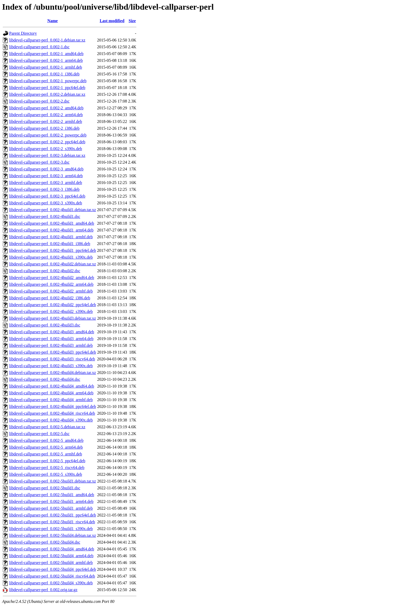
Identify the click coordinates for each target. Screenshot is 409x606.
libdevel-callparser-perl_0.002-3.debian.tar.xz (47, 155)
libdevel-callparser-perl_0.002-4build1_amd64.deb (51, 223)
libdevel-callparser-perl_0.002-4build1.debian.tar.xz (52, 209)
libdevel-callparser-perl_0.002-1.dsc (39, 47)
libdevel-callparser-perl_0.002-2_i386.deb (44, 128)
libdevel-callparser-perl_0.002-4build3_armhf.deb (51, 345)
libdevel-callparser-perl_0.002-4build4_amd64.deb (51, 386)
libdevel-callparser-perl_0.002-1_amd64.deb (46, 53)
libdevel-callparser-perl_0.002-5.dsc (39, 433)
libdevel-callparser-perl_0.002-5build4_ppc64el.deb (52, 569)
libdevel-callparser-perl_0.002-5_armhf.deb (45, 454)
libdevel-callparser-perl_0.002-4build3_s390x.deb (51, 366)
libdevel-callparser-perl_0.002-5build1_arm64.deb (51, 501)
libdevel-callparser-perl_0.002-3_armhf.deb (45, 182)
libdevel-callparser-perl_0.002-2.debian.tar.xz (47, 94)
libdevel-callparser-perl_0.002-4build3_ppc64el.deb (52, 352)
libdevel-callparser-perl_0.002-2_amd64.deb (46, 108)
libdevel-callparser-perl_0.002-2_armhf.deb (45, 121)
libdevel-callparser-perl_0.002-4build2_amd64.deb (51, 277)
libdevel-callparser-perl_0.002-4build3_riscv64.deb (52, 359)
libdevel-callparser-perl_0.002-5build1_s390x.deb (51, 528)
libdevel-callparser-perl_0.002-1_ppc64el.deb (47, 87)
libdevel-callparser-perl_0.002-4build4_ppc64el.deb (52, 406)
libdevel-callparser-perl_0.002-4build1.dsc (44, 216)
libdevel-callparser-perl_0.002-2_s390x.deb (45, 148)
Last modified (112, 21)
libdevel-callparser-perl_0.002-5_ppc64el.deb (47, 461)
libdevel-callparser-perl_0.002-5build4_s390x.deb (51, 583)
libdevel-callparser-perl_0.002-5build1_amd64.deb (51, 494)
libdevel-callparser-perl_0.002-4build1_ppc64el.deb (52, 250)
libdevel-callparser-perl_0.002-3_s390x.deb (45, 203)
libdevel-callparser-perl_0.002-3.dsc (39, 162)
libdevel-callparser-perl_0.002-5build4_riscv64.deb (52, 576)
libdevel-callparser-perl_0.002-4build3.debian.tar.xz (52, 318)
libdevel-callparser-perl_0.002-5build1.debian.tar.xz (52, 481)
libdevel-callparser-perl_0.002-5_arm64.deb (46, 447)
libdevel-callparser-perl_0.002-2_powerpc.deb (47, 135)
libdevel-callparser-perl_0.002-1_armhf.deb (45, 67)
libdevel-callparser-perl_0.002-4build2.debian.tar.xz (52, 264)
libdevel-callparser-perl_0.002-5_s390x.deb (45, 474)
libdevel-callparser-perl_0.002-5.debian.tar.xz (47, 427)
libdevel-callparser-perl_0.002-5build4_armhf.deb (51, 562)
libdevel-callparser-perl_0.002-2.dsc (39, 101)
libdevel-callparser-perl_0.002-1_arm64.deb (46, 60)
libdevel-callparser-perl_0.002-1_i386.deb (44, 74)
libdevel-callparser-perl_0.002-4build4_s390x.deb (51, 420)
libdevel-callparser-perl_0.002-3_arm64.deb (46, 176)
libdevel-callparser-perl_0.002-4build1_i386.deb (49, 243)
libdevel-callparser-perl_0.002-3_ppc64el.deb (47, 196)
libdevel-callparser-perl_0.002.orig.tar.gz (43, 589)
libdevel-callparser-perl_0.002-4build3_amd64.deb (51, 332)
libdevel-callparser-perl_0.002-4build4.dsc (44, 379)
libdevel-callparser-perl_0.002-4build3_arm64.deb (51, 338)
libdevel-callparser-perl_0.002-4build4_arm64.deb (51, 393)
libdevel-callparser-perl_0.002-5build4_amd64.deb (51, 549)
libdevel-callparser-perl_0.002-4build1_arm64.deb (51, 230)
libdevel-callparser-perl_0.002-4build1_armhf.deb (51, 237)
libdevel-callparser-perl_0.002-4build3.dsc (44, 325)
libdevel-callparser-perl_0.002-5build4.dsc (44, 542)
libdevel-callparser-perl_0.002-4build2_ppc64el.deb (52, 304)
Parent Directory (23, 33)
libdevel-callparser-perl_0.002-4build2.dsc (44, 271)
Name (52, 21)
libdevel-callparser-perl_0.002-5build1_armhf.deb (51, 508)
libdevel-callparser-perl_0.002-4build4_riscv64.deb (52, 413)
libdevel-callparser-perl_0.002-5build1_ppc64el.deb (52, 515)
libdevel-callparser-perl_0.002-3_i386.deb (44, 189)
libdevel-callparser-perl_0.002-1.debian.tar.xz (47, 40)
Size (132, 21)
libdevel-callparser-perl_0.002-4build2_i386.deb (49, 298)
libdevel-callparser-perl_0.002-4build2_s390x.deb (51, 311)
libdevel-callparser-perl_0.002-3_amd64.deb (46, 169)
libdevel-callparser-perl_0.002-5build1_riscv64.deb (52, 522)
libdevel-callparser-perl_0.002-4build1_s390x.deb (51, 257)
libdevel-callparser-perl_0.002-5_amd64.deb (46, 440)
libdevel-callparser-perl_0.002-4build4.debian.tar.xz (52, 372)
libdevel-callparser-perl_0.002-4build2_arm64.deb (51, 284)
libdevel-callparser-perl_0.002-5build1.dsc (44, 488)
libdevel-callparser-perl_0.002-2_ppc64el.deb (47, 142)
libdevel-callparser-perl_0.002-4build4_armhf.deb (51, 399)
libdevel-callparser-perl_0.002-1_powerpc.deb (47, 81)
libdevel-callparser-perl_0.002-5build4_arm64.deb (51, 556)
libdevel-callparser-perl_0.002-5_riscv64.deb (46, 467)
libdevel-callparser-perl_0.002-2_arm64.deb (46, 114)
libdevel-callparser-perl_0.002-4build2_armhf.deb (51, 291)
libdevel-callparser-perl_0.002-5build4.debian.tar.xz (52, 535)
